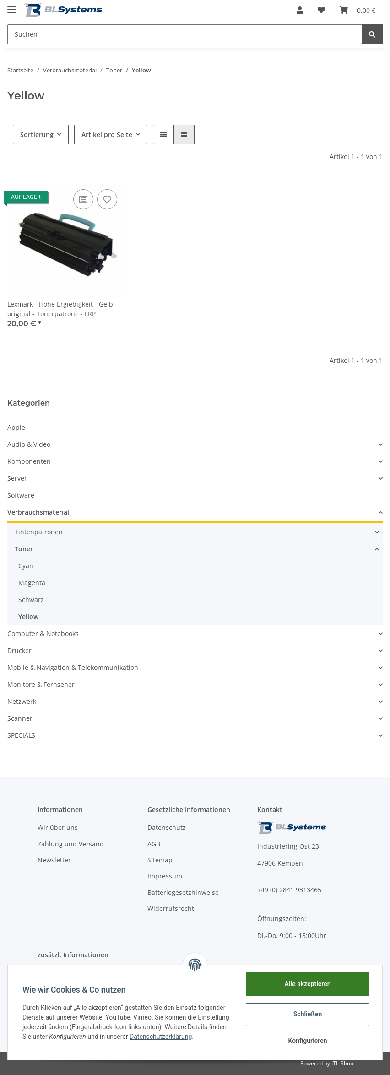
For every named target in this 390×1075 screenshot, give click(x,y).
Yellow (28, 616)
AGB (153, 843)
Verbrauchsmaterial (38, 512)
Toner (24, 548)
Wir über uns (58, 827)
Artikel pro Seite (106, 134)
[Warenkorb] (357, 10)
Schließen (307, 1014)
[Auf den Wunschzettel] (107, 199)
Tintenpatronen (39, 531)
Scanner (19, 718)
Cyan (25, 565)
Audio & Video (28, 444)
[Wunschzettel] (321, 10)
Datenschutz (166, 827)
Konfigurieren (307, 1040)
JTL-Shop (342, 1063)
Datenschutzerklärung (161, 1036)
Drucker (19, 650)
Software (20, 495)
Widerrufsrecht (170, 908)
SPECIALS (21, 735)
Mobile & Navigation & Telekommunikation (72, 667)
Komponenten (29, 461)
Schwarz (31, 599)
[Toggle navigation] (11, 5)
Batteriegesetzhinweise (183, 892)
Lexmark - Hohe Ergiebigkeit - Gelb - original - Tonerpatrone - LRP (62, 309)
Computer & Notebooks (43, 633)
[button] (299, 10)
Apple (16, 427)
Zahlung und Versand (71, 843)
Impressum (164, 876)
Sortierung (37, 134)
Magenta (31, 582)
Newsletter (54, 860)
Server (17, 478)
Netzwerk (21, 701)
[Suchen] (184, 34)
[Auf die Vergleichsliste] (83, 199)
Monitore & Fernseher (41, 684)
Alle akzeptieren (307, 983)
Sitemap (160, 860)
